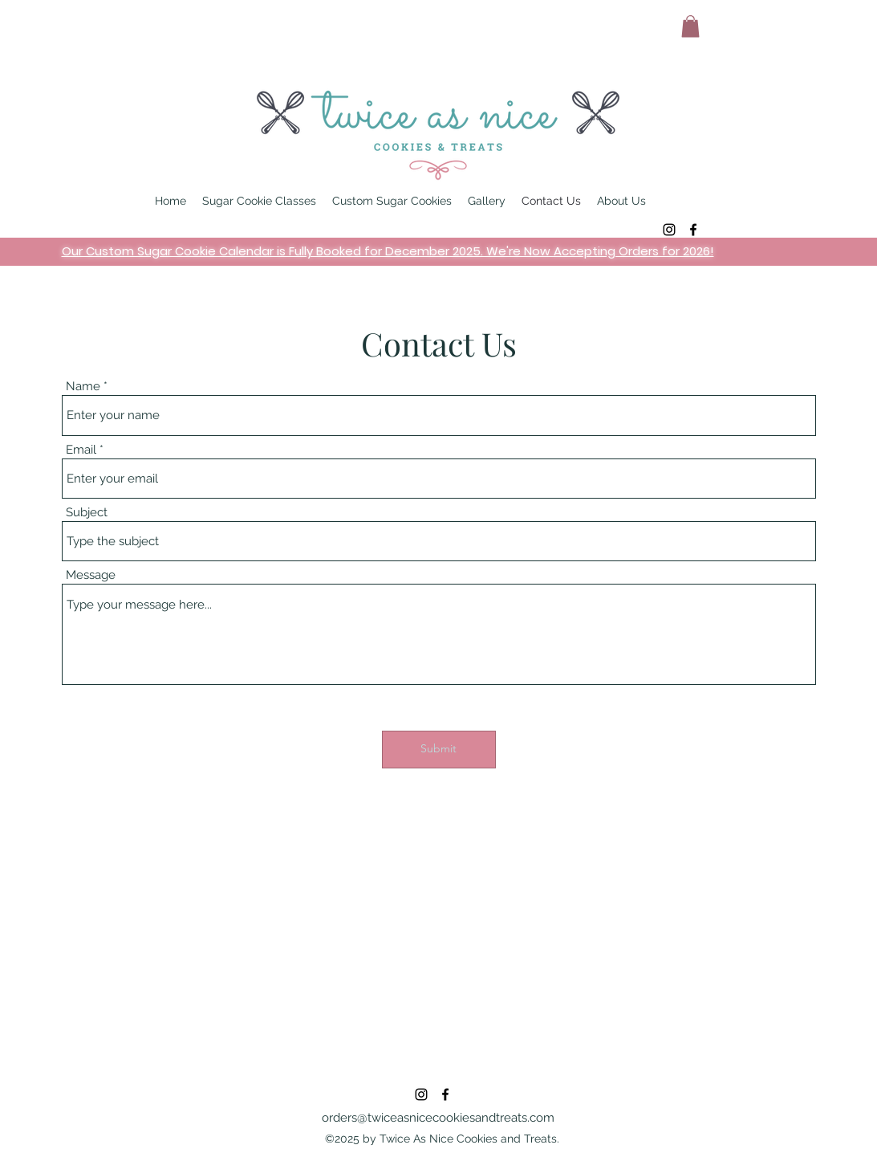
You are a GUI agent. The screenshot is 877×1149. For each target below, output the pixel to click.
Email (81, 450)
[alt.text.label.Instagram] (669, 230)
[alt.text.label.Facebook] (693, 230)
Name (83, 387)
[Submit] (439, 749)
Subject (87, 513)
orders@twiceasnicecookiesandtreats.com (438, 1117)
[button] (690, 26)
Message (91, 575)
